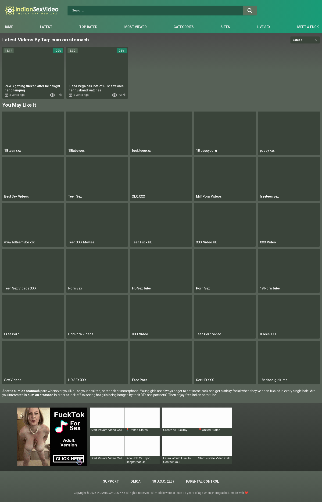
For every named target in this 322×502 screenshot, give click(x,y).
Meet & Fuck (308, 27)
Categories (184, 27)
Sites (225, 27)
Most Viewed (135, 27)
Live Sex (263, 27)
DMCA (135, 481)
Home (8, 27)
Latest (46, 27)
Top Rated (88, 27)
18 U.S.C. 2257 (163, 481)
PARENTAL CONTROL (202, 481)
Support (111, 481)
